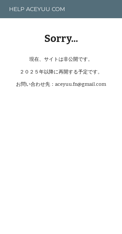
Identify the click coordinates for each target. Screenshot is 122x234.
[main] (61, 38)
